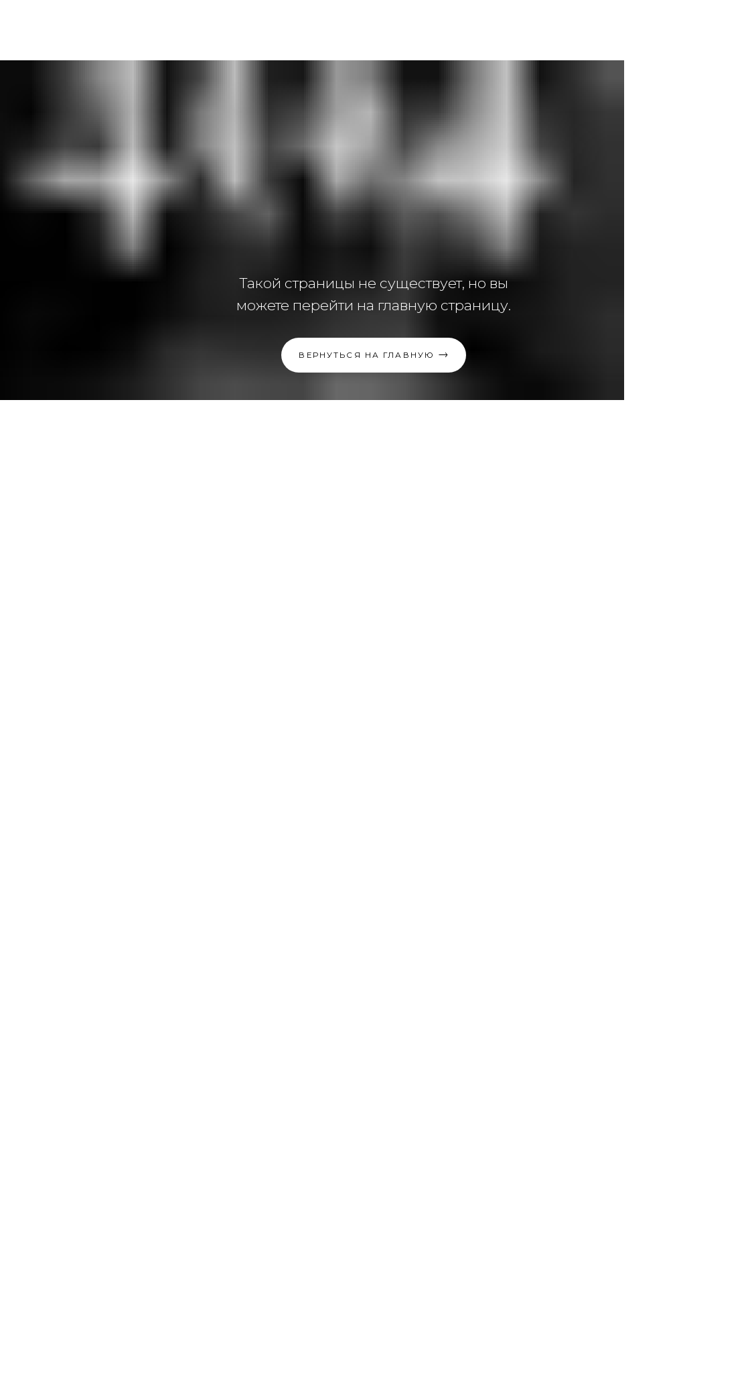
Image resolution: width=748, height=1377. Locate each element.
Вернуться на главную (367, 355)
